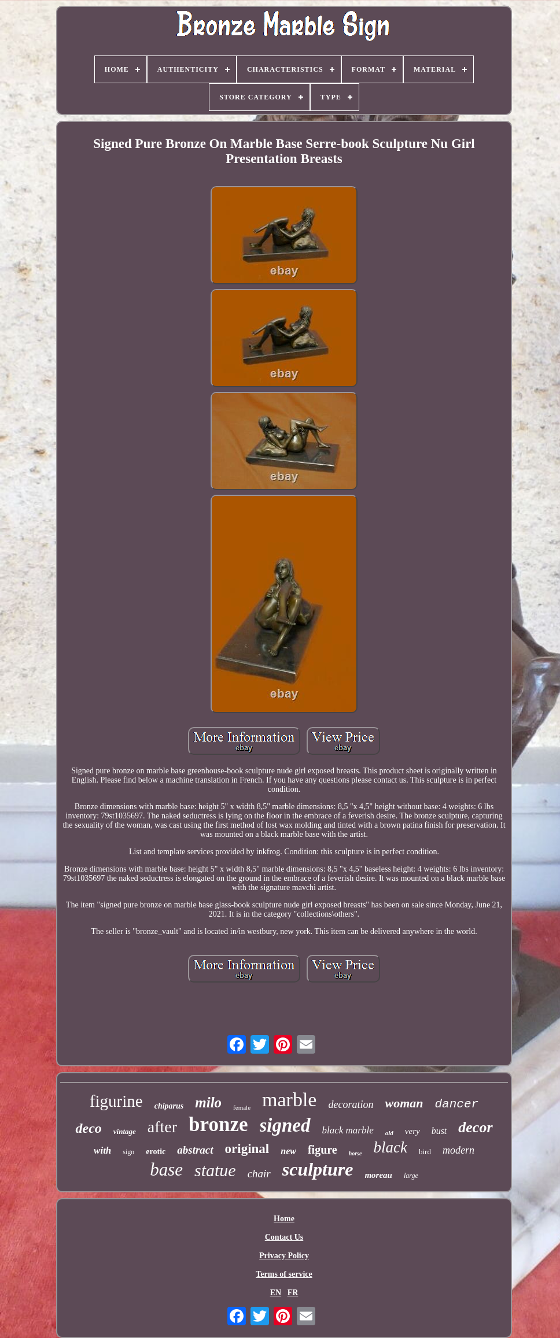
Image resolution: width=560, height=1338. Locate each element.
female (241, 1107)
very (412, 1131)
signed (285, 1125)
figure (322, 1149)
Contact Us (284, 1237)
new (288, 1151)
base (166, 1169)
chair (259, 1173)
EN (275, 1292)
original (247, 1148)
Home (284, 1218)
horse (355, 1153)
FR (293, 1292)
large (411, 1176)
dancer (456, 1104)
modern (458, 1150)
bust (439, 1131)
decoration (350, 1104)
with (102, 1150)
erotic (155, 1151)
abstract (195, 1150)
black (390, 1147)
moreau (378, 1175)
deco (88, 1128)
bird (425, 1151)
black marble (348, 1130)
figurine (116, 1101)
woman (404, 1103)
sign (128, 1152)
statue (215, 1170)
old (389, 1132)
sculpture (317, 1169)
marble (289, 1099)
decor (475, 1127)
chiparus (169, 1106)
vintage (124, 1131)
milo (208, 1102)
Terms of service (284, 1274)
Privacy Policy (284, 1255)
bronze (218, 1124)
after (162, 1127)
